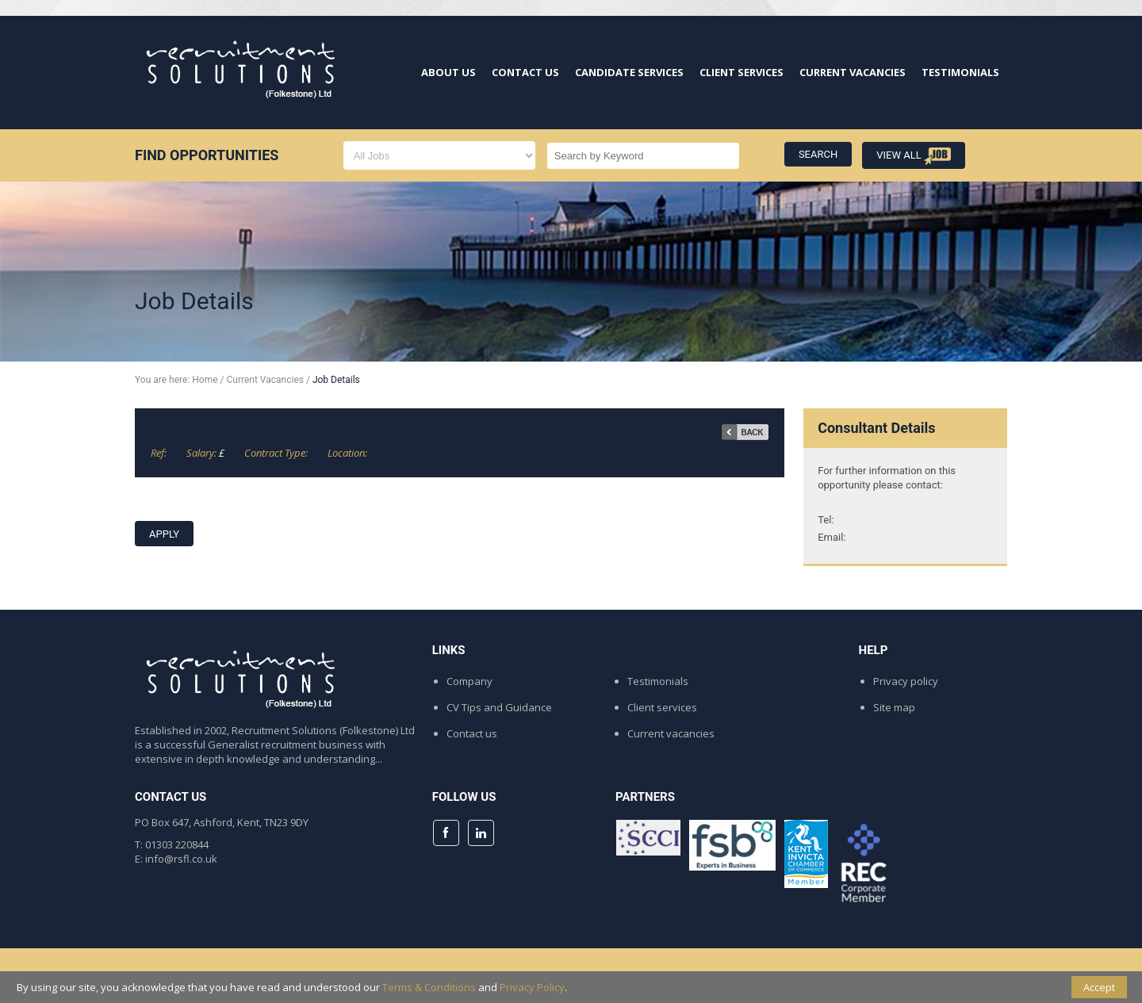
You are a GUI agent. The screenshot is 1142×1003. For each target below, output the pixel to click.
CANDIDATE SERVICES (629, 72)
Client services (662, 707)
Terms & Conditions (429, 987)
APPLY (164, 534)
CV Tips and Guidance (499, 707)
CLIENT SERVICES (741, 72)
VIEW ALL (913, 156)
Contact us (471, 733)
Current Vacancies (265, 379)
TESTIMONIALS (960, 72)
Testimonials (657, 681)
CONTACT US (525, 72)
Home (204, 379)
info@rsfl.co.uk (181, 859)
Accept (1099, 987)
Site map (894, 707)
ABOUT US (448, 72)
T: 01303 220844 (172, 844)
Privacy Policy (532, 987)
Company (469, 681)
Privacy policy (905, 681)
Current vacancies (671, 733)
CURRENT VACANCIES (852, 72)
